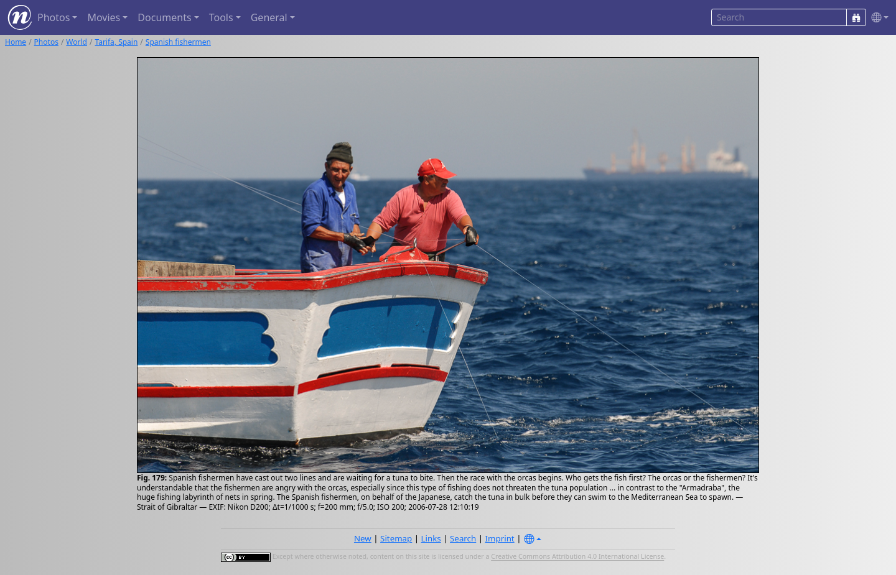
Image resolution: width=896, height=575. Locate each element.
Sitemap (396, 538)
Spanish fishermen (178, 42)
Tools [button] (221, 17)
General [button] (269, 17)
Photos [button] (53, 17)
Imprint (500, 538)
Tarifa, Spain (116, 42)
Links (431, 538)
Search (463, 538)
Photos (46, 42)
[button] (877, 17)
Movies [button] (103, 17)
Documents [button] (164, 17)
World (76, 42)
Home (15, 42)
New (362, 538)
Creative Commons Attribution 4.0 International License (577, 557)
